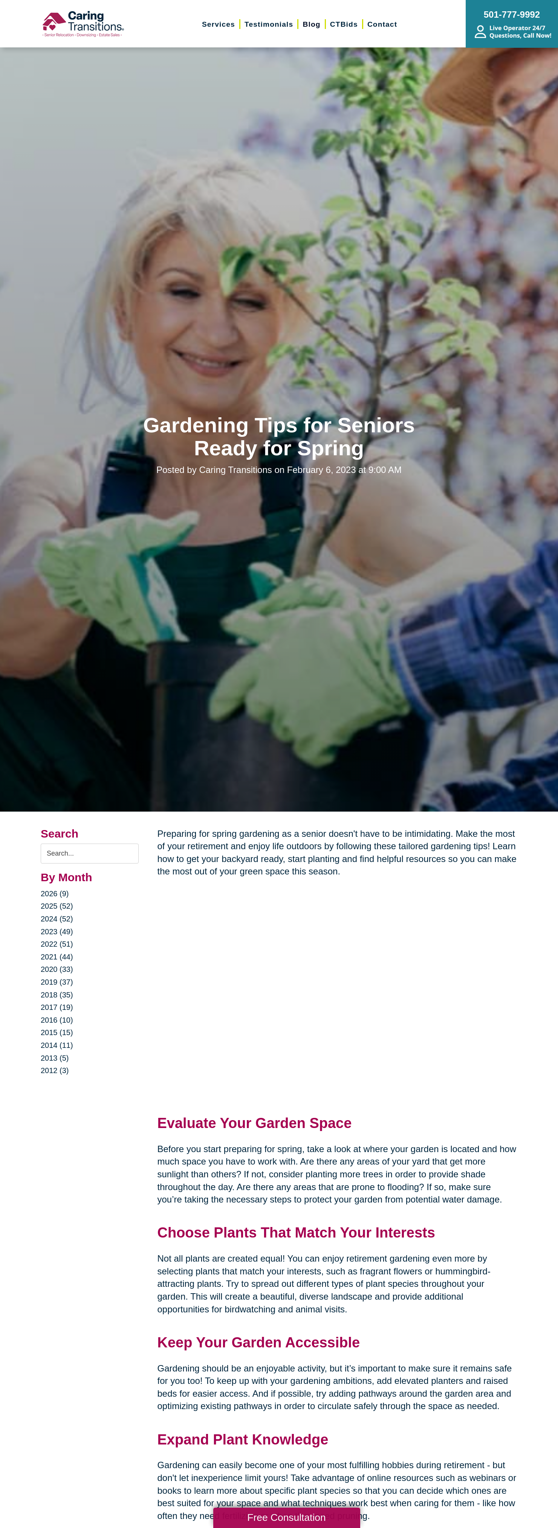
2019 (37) (57, 982)
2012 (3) (55, 1070)
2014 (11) (57, 1045)
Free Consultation (286, 1517)
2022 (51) (57, 944)
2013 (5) (55, 1058)
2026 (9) (55, 893)
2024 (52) (57, 919)
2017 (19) (57, 1007)
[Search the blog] (90, 854)
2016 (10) (57, 1020)
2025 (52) (57, 906)
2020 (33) (57, 969)
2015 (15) (57, 1032)
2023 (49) (57, 931)
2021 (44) (57, 957)
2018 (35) (57, 995)
